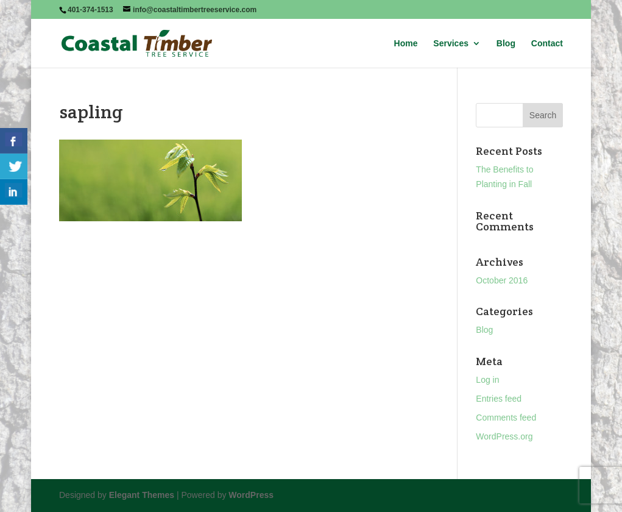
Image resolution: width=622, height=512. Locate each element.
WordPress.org (504, 436)
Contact (547, 43)
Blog (506, 43)
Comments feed (506, 417)
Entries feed (498, 399)
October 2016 (502, 280)
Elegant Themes (141, 495)
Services (450, 43)
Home (406, 43)
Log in (487, 380)
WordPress (251, 495)
